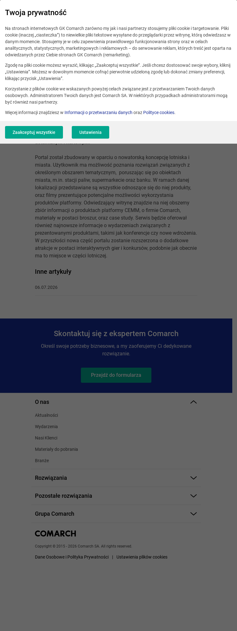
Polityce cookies (158, 112)
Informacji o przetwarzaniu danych (99, 112)
